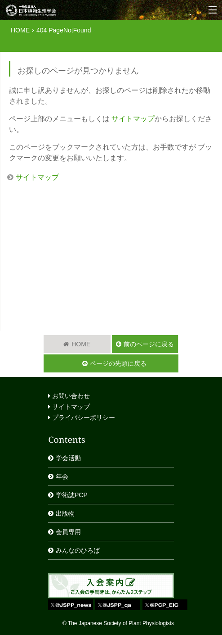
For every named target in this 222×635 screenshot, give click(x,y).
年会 (62, 476)
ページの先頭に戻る (118, 363)
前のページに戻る (149, 344)
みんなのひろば (78, 550)
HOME (20, 30)
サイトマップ (133, 118)
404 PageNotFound (63, 30)
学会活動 (68, 458)
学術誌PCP (72, 495)
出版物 (65, 513)
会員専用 (68, 531)
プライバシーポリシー (81, 417)
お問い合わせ (69, 395)
